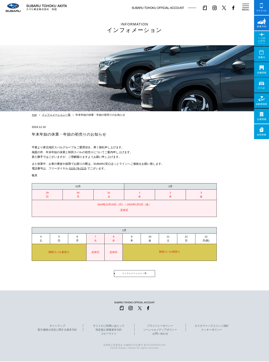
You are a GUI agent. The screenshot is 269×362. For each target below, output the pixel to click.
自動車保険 (261, 100)
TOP (34, 115)
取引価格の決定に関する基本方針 (57, 330)
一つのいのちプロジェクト (261, 38)
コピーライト (109, 334)
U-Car (261, 85)
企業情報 (261, 116)
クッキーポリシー (211, 330)
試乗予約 (261, 23)
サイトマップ (57, 326)
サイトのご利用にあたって (108, 326)
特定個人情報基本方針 (109, 330)
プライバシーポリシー (160, 326)
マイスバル (261, 7)
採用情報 (261, 131)
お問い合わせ (160, 334)
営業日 (261, 54)
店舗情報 (261, 69)
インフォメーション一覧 (56, 114)
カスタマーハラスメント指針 (212, 326)
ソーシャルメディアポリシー (160, 330)
